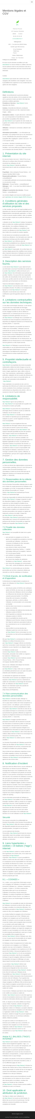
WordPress (26, 1117)
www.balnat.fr (6, 64)
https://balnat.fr (21, 103)
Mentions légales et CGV (17, 1113)
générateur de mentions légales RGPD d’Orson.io (19, 197)
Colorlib (16, 1117)
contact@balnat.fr (17, 38)
